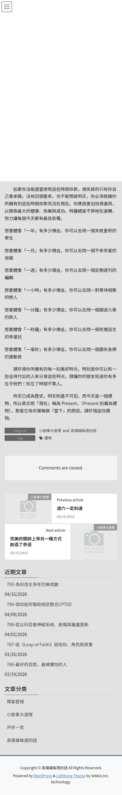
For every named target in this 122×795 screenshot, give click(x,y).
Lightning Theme (70, 775)
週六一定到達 (70, 508)
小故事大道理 (50, 430)
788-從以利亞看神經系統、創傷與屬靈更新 (48, 624)
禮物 (48, 437)
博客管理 (15, 701)
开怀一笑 (15, 727)
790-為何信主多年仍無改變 (32, 584)
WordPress (43, 775)
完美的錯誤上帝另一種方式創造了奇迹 (36, 541)
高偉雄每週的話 (83, 430)
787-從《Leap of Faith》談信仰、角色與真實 (50, 644)
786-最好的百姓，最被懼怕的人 (37, 664)
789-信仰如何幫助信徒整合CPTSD (39, 604)
